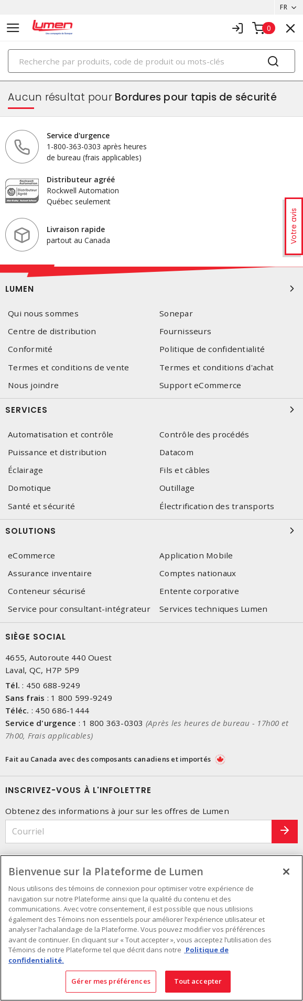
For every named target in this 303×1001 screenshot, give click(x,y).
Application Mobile (196, 555)
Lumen (151, 288)
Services (151, 409)
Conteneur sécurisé (47, 591)
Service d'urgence (78, 135)
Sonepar (176, 313)
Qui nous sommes (43, 313)
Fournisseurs (185, 331)
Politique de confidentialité (212, 349)
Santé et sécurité (41, 506)
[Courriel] (138, 831)
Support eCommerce (200, 385)
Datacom (176, 452)
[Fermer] (286, 871)
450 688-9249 (53, 685)
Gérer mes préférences (110, 981)
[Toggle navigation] (13, 28)
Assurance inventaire (50, 573)
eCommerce (31, 555)
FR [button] (283, 7)
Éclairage (25, 470)
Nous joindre (33, 385)
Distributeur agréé (81, 179)
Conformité (30, 349)
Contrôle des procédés (204, 434)
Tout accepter (198, 981)
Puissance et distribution (57, 452)
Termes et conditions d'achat (216, 367)
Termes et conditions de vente (68, 367)
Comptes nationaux (197, 573)
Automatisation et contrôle (61, 434)
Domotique (29, 488)
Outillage (176, 488)
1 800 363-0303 (113, 723)
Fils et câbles (184, 470)
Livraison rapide (76, 229)
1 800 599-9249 (81, 697)
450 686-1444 (62, 710)
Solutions (151, 530)
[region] (151, 928)
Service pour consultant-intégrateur (79, 609)
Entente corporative (199, 591)
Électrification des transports (217, 506)
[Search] (151, 61)
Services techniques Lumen (213, 609)
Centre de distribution (52, 331)
